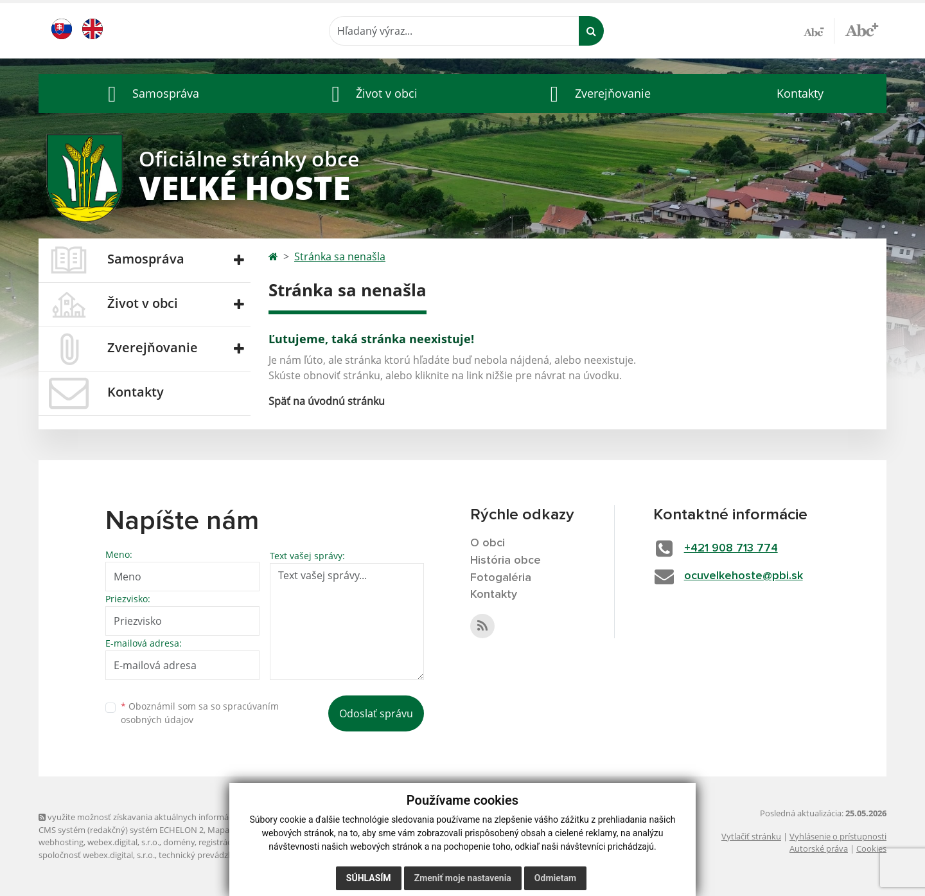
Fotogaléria (500, 578)
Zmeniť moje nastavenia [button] (462, 878)
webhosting (61, 842)
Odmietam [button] (555, 878)
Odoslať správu (376, 713)
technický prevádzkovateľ (207, 855)
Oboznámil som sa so (200, 713)
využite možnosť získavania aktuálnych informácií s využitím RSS (166, 817)
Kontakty (800, 93)
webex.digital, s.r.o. (123, 842)
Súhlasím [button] (368, 878)
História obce (505, 560)
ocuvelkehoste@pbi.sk (743, 576)
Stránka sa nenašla (339, 256)
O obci (487, 543)
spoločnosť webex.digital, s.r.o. (97, 855)
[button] (150, 93)
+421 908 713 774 (731, 548)
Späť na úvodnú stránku (327, 401)
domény (179, 842)
